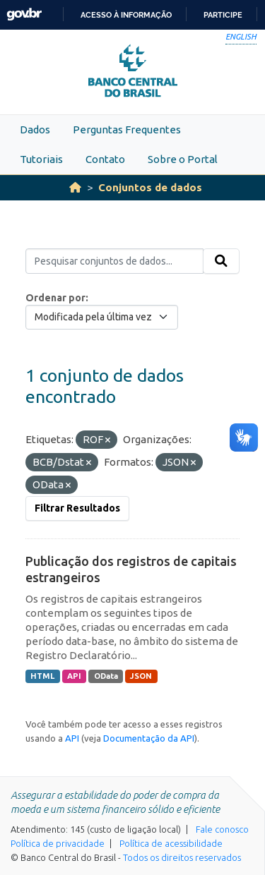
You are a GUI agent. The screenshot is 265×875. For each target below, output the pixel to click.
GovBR (24, 14)
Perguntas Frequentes (127, 129)
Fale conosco (222, 829)
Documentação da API (148, 738)
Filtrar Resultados (77, 508)
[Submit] (221, 261)
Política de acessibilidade (171, 843)
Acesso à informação (126, 15)
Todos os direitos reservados (182, 857)
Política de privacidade (58, 843)
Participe (223, 15)
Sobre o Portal (183, 159)
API (74, 676)
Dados (35, 129)
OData (106, 676)
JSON (141, 676)
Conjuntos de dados (150, 187)
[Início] (75, 187)
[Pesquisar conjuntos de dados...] (114, 261)
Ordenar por (55, 297)
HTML (42, 676)
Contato (105, 159)
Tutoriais (41, 159)
